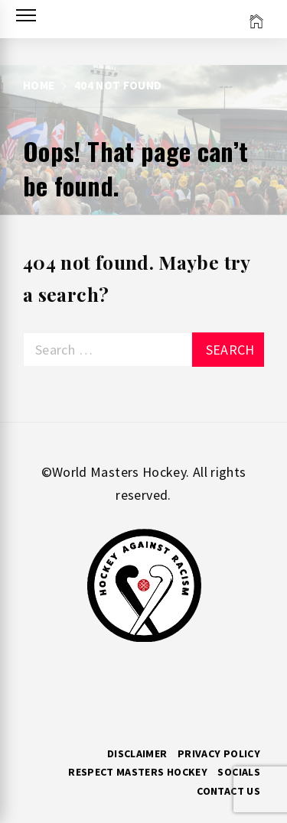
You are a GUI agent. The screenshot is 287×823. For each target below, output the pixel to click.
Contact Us (228, 791)
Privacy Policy (219, 753)
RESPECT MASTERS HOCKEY (137, 772)
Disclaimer (137, 753)
